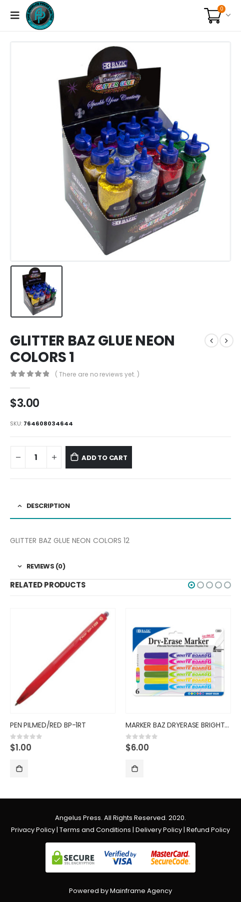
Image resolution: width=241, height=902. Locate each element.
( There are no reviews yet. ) (97, 374)
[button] (191, 585)
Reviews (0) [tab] (46, 566)
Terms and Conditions (95, 829)
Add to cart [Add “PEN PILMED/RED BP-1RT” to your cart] (19, 769)
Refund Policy (208, 829)
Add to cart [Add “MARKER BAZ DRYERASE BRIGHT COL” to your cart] (135, 769)
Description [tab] (48, 505)
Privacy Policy (33, 829)
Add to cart (105, 457)
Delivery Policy (159, 829)
